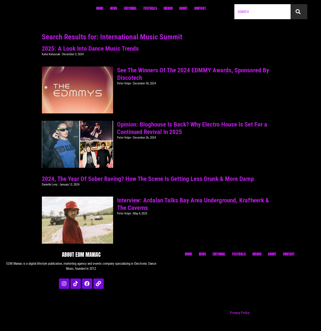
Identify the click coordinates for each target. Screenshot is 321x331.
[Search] (299, 11)
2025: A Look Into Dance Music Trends (90, 48)
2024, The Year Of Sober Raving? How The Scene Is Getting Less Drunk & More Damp (148, 178)
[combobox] (262, 11)
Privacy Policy (240, 313)
